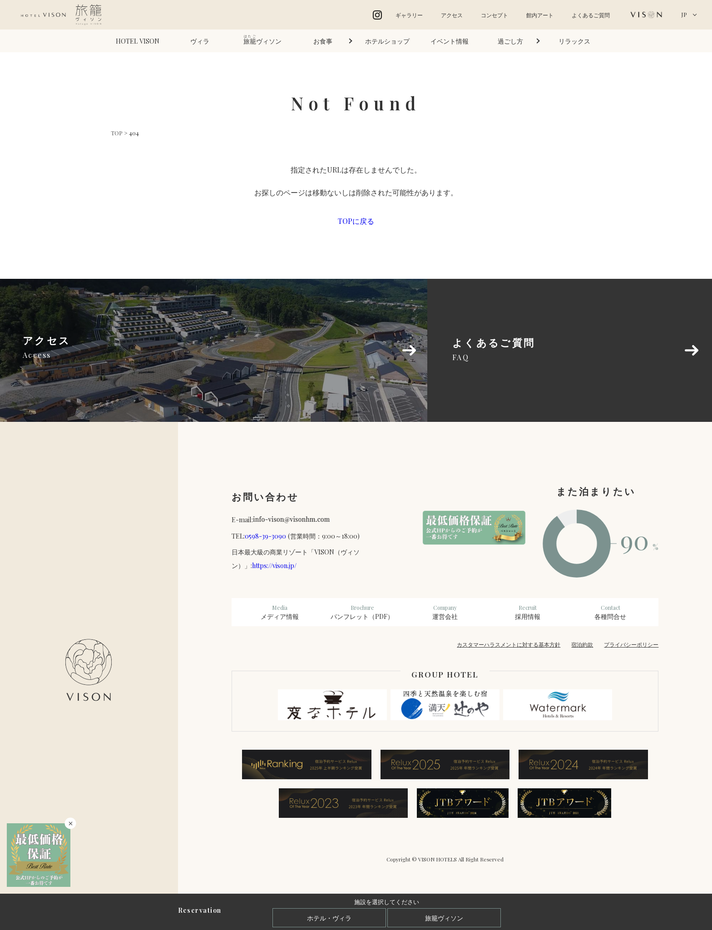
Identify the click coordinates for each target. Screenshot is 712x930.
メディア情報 (279, 612)
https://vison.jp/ (274, 565)
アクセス (452, 15)
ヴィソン (262, 39)
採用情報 (527, 612)
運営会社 (445, 612)
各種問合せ (610, 612)
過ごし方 (510, 40)
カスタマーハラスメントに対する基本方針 (508, 644)
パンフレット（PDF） (362, 612)
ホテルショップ (387, 40)
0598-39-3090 (265, 535)
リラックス (574, 40)
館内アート (540, 15)
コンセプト (494, 15)
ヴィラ (199, 40)
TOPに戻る (356, 221)
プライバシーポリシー (631, 644)
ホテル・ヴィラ (329, 917)
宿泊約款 (582, 644)
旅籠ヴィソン (444, 917)
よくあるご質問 (591, 15)
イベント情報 (449, 40)
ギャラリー (409, 15)
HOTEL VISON (137, 40)
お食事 (322, 40)
